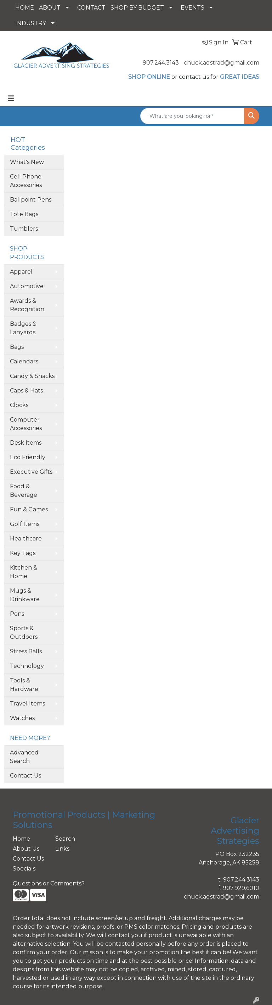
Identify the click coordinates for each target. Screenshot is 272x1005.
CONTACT (91, 7)
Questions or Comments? (49, 883)
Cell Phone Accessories (26, 180)
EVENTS (192, 7)
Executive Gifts (31, 471)
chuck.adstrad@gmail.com (221, 62)
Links (62, 848)
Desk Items (25, 442)
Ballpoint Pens (30, 199)
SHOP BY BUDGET (137, 7)
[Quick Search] (192, 116)
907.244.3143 (161, 62)
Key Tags (22, 553)
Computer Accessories (26, 424)
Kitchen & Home (23, 572)
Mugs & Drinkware (25, 595)
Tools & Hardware (24, 684)
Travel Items (27, 703)
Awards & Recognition (27, 305)
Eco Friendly (27, 457)
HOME (24, 7)
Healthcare (26, 538)
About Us (26, 848)
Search (65, 838)
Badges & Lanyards (23, 328)
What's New (27, 162)
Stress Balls (26, 651)
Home (21, 838)
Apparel (21, 271)
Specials (24, 868)
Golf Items (24, 524)
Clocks (19, 405)
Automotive (27, 286)
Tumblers (24, 228)
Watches (22, 718)
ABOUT (50, 7)
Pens (17, 613)
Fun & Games (29, 509)
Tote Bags (24, 214)
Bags (17, 347)
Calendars (24, 361)
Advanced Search (24, 756)
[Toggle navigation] (11, 98)
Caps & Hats (26, 390)
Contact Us (25, 775)
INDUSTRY (30, 23)
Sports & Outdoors (24, 632)
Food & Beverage (23, 490)
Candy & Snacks (32, 376)
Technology (27, 666)
